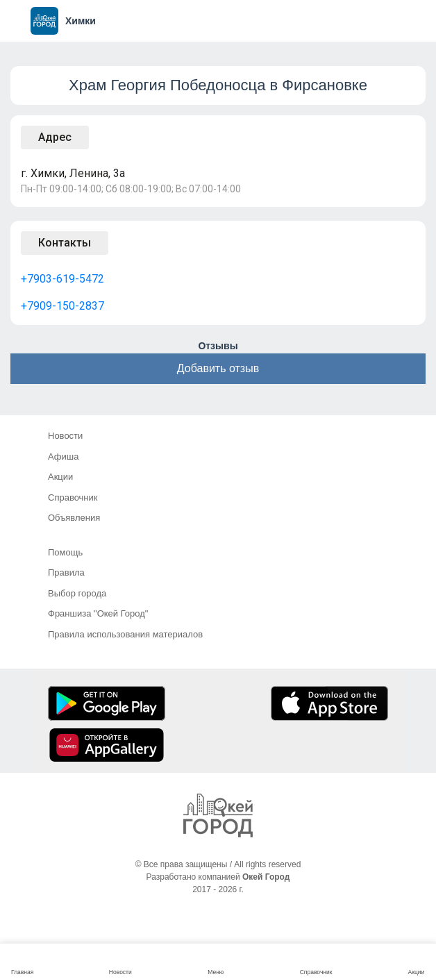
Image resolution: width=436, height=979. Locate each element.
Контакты (64, 242)
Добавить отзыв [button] (218, 368)
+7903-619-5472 (62, 278)
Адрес (55, 137)
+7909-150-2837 (62, 305)
